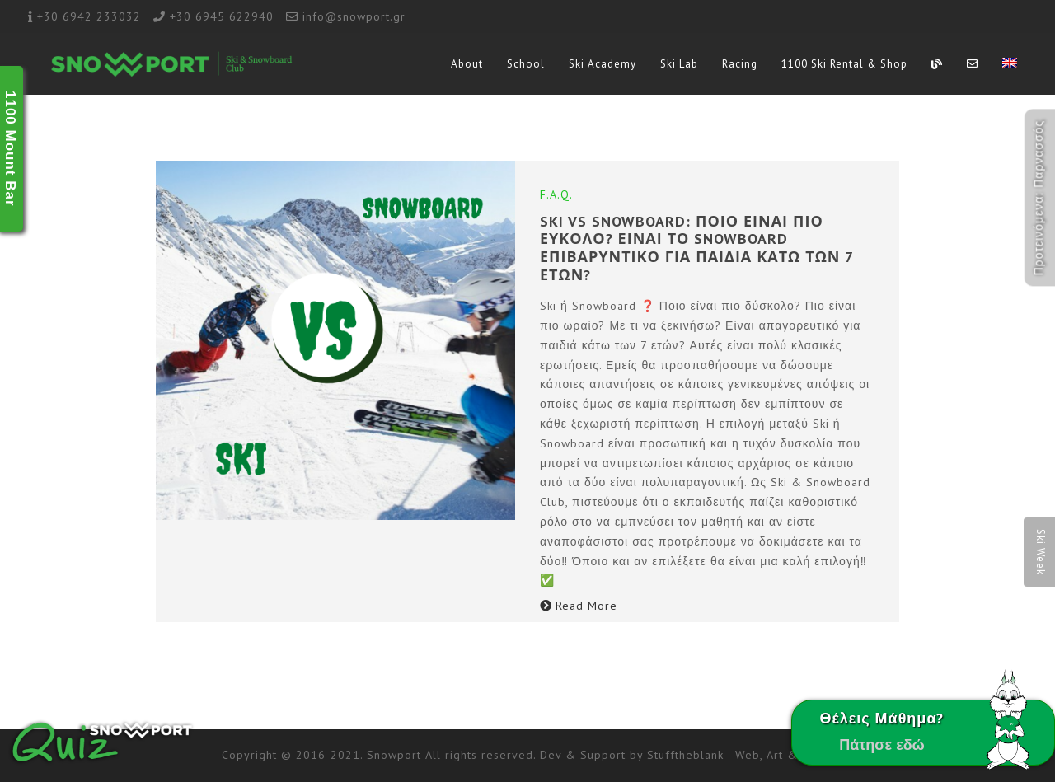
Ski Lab (679, 64)
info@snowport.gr (354, 16)
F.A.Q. (556, 194)
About (467, 64)
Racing (739, 64)
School (526, 64)
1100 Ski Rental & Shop (844, 64)
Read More (578, 605)
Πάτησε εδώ (882, 744)
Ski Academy (602, 64)
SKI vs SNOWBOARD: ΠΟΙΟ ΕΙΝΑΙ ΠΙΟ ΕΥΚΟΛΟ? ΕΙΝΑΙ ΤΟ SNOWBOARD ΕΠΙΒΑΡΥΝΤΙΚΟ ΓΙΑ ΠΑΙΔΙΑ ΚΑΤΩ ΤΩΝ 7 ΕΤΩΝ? (696, 248)
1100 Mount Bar (10, 149)
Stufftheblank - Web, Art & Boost (740, 754)
